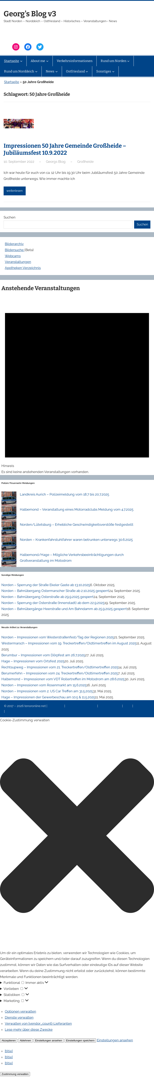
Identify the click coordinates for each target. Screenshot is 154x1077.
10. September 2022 (19, 162)
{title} (9, 1051)
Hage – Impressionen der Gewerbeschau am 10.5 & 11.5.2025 (48, 697)
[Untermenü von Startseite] (21, 61)
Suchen (9, 217)
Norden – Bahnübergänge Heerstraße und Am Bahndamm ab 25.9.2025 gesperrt (64, 609)
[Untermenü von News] (56, 71)
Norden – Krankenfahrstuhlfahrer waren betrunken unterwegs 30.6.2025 (76, 540)
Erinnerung (141, 706)
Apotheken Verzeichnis (23, 268)
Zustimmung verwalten (15, 1074)
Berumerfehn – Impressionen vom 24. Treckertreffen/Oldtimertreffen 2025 (59, 673)
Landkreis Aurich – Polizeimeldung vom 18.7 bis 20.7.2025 (64, 494)
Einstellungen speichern (80, 1040)
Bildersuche (14, 250)
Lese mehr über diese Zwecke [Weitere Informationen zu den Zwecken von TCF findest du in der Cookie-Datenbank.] (29, 1030)
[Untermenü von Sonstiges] (113, 71)
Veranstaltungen (18, 262)
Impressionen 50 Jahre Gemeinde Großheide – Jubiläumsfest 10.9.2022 (65, 149)
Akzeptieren (9, 1040)
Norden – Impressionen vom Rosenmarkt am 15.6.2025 (43, 685)
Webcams (13, 256)
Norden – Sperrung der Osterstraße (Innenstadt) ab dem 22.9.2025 (52, 603)
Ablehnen (25, 1040)
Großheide (85, 162)
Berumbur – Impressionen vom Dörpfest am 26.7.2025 (43, 655)
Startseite (11, 82)
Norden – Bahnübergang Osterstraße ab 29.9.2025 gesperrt (47, 597)
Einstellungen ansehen (48, 1040)
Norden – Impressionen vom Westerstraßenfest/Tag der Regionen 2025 (57, 637)
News (128, 706)
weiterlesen (14, 191)
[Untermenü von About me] (47, 61)
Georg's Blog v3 (30, 13)
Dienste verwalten (19, 1017)
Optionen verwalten (20, 1011)
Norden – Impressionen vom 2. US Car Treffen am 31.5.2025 (47, 691)
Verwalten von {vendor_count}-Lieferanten (38, 1023)
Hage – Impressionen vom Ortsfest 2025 (32, 661)
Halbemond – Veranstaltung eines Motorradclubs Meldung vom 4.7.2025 (76, 509)
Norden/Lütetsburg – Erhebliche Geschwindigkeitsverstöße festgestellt (76, 525)
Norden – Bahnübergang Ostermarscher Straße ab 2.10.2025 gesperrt (55, 591)
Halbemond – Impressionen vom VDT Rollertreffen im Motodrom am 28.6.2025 (63, 679)
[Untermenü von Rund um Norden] (128, 61)
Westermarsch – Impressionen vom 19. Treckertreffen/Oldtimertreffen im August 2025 (68, 643)
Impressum (56, 706)
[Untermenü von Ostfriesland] (87, 71)
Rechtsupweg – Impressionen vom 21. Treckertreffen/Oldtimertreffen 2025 (59, 667)
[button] (77, 836)
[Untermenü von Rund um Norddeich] (36, 71)
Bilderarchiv (14, 244)
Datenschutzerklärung (81, 706)
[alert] (77, 385)
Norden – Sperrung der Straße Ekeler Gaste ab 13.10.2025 (45, 585)
